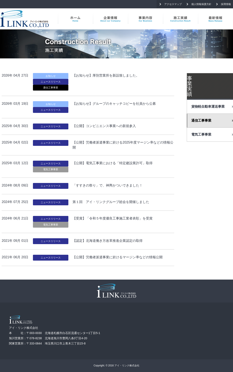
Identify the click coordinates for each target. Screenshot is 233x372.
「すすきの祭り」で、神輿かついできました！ (108, 185)
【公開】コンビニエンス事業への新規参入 (104, 126)
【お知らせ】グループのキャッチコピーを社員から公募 (114, 103)
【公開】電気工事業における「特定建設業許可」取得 (113, 163)
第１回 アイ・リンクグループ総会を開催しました (111, 202)
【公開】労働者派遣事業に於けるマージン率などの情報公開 (118, 257)
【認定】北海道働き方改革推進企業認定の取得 (108, 240)
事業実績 (189, 86)
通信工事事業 (50, 87)
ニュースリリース (51, 81)
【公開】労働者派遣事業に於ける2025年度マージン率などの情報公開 (123, 145)
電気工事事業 (50, 169)
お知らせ (51, 75)
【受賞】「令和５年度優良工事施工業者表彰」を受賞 (113, 218)
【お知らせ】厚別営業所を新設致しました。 (106, 75)
